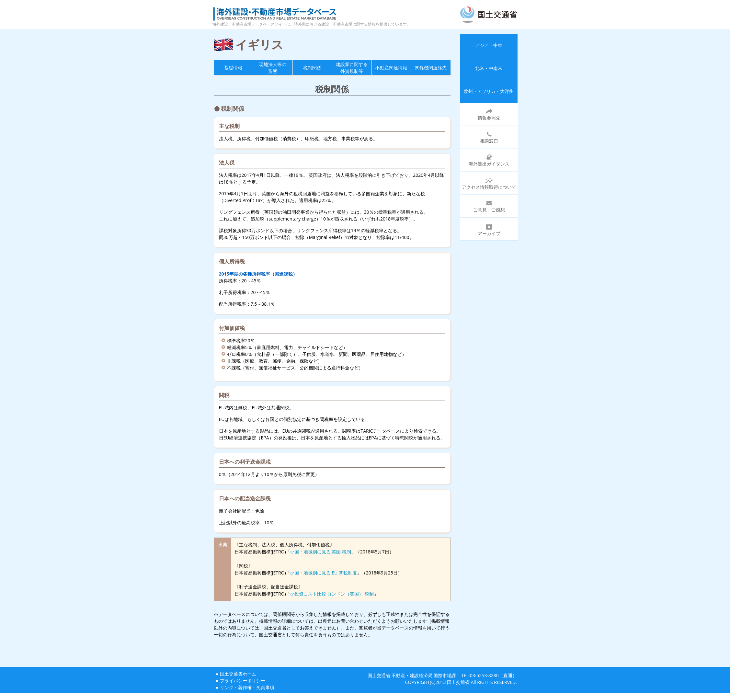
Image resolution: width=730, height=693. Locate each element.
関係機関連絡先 (431, 67)
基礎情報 (233, 67)
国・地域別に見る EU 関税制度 (325, 573)
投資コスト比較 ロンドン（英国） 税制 (334, 594)
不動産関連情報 (391, 67)
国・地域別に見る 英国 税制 (322, 552)
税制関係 (312, 67)
